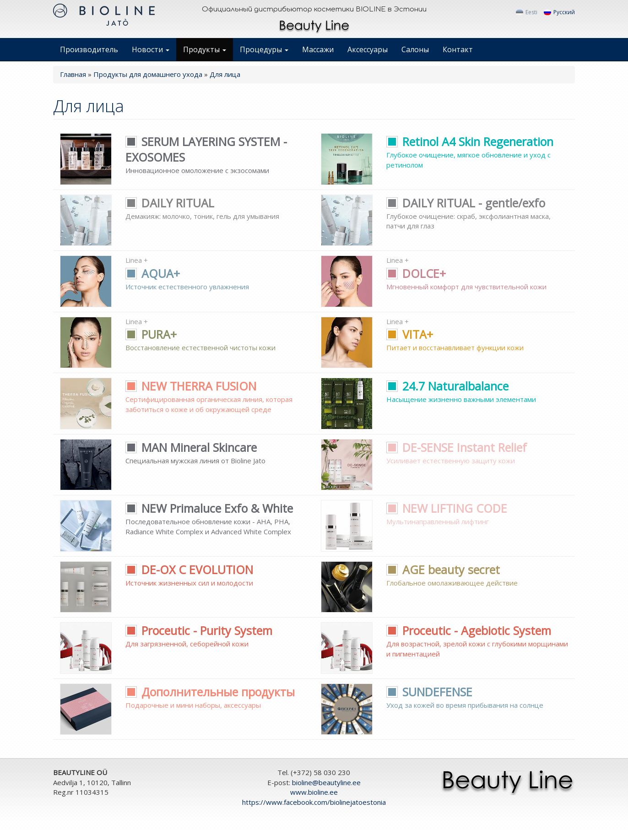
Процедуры (264, 49)
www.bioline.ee (314, 792)
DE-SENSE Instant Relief (456, 447)
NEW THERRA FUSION (190, 386)
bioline (326, 782)
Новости (150, 49)
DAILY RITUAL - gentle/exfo (465, 203)
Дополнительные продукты (210, 692)
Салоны (415, 49)
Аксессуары (367, 49)
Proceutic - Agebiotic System (468, 630)
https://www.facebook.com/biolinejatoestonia (314, 802)
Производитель (89, 49)
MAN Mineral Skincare (191, 447)
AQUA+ (152, 273)
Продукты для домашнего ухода (147, 74)
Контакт (458, 49)
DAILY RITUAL (169, 203)
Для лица (225, 74)
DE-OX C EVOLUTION (189, 569)
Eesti (526, 12)
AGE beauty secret (443, 569)
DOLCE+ (416, 273)
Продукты (204, 49)
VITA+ (409, 334)
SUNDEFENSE (429, 692)
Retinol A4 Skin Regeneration (469, 141)
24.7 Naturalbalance (447, 386)
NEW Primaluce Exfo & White (209, 508)
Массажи (318, 49)
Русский (559, 12)
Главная (73, 74)
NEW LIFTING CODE (446, 508)
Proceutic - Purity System (198, 630)
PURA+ (151, 334)
